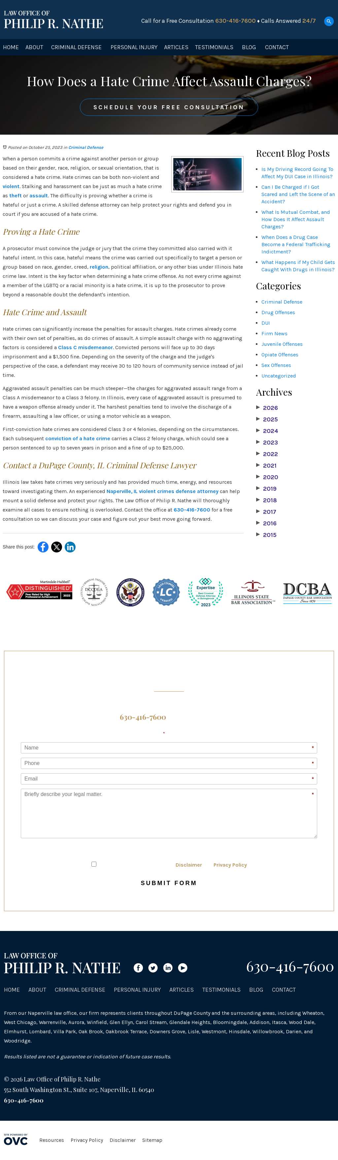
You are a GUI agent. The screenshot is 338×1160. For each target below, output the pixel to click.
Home (11, 47)
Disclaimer (189, 865)
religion (99, 267)
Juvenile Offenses (282, 344)
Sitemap (152, 1140)
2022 (267, 454)
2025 (267, 419)
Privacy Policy (230, 865)
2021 (266, 465)
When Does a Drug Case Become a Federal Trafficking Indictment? (295, 244)
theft (15, 195)
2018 (266, 500)
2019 (266, 488)
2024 (267, 431)
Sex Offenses (276, 365)
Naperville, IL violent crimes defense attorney (163, 491)
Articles (176, 47)
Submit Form (169, 883)
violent (11, 186)
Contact (277, 47)
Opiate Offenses (279, 354)
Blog (249, 47)
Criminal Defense (76, 47)
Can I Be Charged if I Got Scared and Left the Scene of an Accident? (298, 194)
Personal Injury (134, 47)
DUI (265, 323)
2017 (266, 512)
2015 (266, 535)
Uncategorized (278, 376)
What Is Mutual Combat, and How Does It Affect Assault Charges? (295, 219)
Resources (51, 1140)
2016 (266, 523)
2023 (267, 442)
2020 (267, 477)
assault (38, 195)
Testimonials (214, 47)
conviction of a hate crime (77, 438)
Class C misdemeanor (85, 347)
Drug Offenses (278, 312)
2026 (267, 408)
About (34, 47)
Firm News (274, 333)
